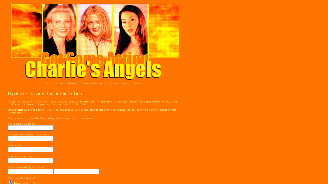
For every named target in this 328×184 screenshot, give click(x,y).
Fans (103, 83)
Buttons (73, 83)
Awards (126, 83)
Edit (94, 83)
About (60, 83)
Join (85, 83)
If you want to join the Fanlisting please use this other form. (50, 118)
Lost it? (42, 134)
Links (139, 83)
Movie (114, 83)
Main (49, 83)
